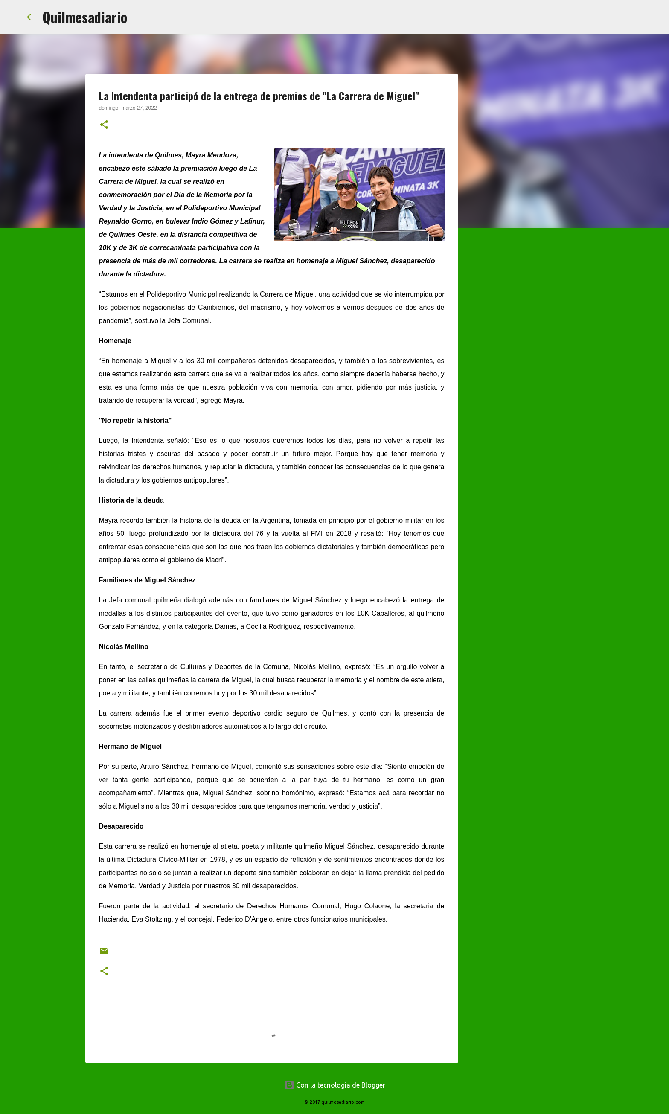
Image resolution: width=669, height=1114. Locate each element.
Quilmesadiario (84, 17)
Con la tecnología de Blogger (334, 1085)
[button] (104, 125)
